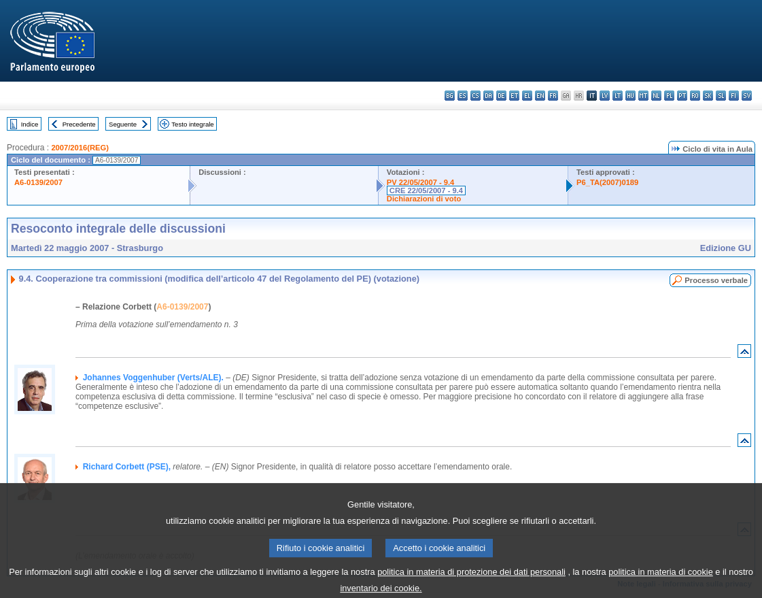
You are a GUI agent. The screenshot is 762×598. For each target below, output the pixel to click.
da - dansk (488, 95)
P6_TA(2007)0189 (607, 182)
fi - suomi (734, 95)
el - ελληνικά (527, 95)
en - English (540, 95)
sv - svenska (747, 95)
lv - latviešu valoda (605, 95)
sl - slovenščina (721, 95)
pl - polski (669, 95)
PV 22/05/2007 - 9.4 (421, 182)
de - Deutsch (501, 95)
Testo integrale (192, 124)
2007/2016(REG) (80, 148)
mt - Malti (643, 95)
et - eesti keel (514, 95)
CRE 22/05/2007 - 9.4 (426, 190)
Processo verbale (716, 280)
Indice (30, 124)
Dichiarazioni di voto (424, 199)
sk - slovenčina (708, 95)
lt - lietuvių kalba (617, 95)
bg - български (450, 95)
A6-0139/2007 (38, 182)
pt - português (682, 95)
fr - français (553, 95)
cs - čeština (475, 95)
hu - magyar (630, 95)
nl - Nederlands (656, 95)
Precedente (79, 124)
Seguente (123, 124)
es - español (462, 95)
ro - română (695, 95)
